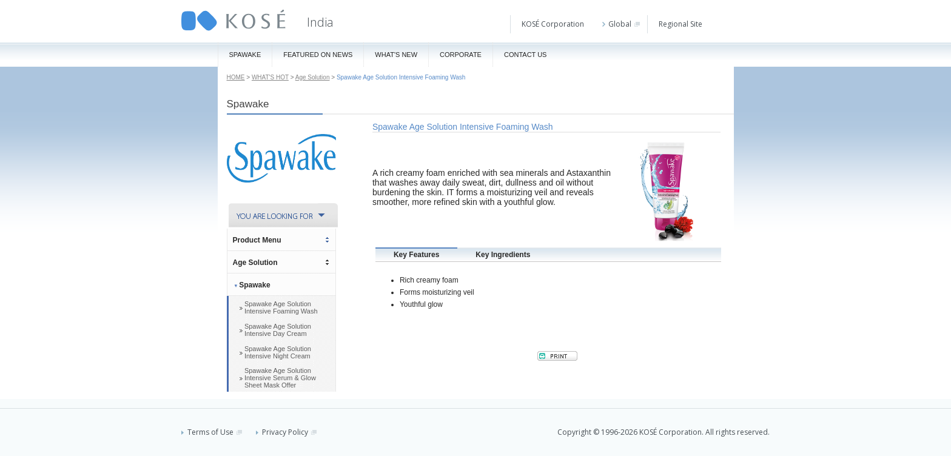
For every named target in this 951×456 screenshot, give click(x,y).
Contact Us (525, 54)
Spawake (245, 54)
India (320, 22)
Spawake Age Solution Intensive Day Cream (277, 330)
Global (621, 24)
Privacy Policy (286, 432)
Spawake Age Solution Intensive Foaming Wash (281, 307)
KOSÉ (233, 20)
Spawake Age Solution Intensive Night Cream (277, 352)
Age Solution (312, 77)
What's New (396, 54)
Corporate (461, 54)
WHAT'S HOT (270, 77)
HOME (236, 77)
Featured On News (317, 54)
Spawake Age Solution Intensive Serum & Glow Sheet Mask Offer (280, 378)
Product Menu (257, 240)
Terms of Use (211, 432)
